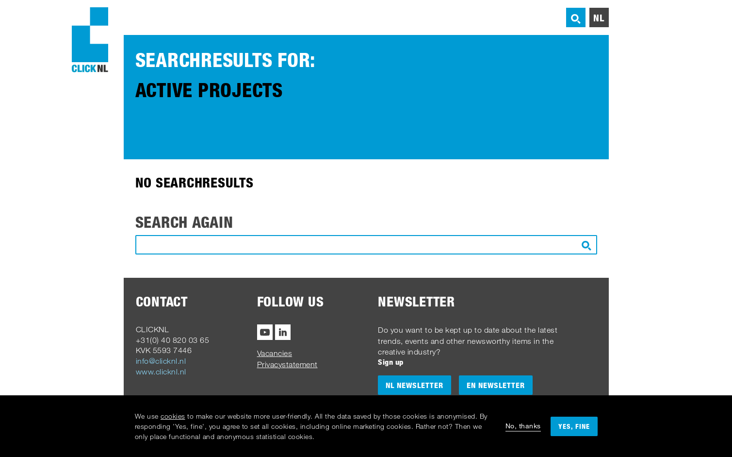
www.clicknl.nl (161, 371)
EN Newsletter (496, 385)
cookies (173, 416)
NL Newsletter (414, 385)
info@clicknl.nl (161, 360)
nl (598, 17)
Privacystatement (287, 364)
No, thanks (523, 426)
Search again (184, 222)
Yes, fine (574, 426)
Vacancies (275, 353)
